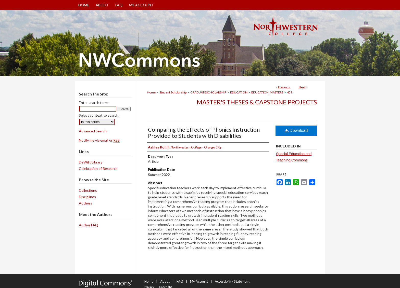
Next (302, 87)
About (165, 281)
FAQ (180, 281)
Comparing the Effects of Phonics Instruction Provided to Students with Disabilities (204, 132)
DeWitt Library (90, 162)
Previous (284, 87)
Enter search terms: (94, 102)
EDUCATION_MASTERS (267, 92)
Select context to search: (99, 115)
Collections (88, 190)
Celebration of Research (98, 168)
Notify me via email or (99, 140)
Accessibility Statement (232, 281)
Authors (85, 203)
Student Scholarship (172, 92)
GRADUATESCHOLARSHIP (208, 92)
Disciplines (87, 197)
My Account (199, 281)
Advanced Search (93, 131)
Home (151, 92)
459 (289, 92)
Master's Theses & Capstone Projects (257, 102)
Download (296, 130)
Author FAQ (88, 225)
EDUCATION (238, 92)
